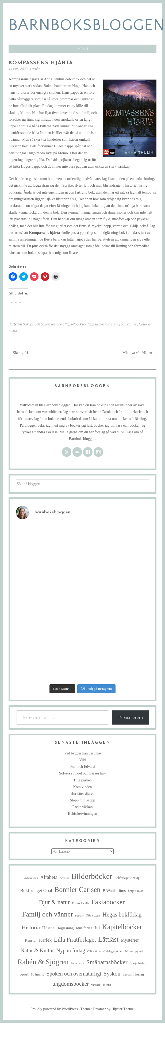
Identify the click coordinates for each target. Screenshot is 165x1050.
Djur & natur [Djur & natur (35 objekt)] (54, 902)
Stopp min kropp (82, 800)
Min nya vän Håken (139, 353)
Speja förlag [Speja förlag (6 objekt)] (138, 963)
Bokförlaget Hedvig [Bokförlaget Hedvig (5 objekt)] (127, 878)
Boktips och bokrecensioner (43, 324)
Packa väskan (82, 807)
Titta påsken (82, 780)
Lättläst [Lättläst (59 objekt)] (108, 939)
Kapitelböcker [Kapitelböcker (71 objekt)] (122, 927)
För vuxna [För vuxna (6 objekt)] (93, 915)
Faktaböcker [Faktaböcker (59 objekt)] (108, 902)
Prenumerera (130, 717)
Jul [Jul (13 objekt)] (97, 927)
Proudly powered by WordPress (54, 1009)
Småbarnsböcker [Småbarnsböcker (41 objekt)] (107, 962)
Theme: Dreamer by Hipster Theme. (107, 1009)
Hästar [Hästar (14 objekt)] (48, 927)
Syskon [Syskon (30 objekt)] (111, 973)
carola (35, 68)
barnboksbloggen (87, 25)
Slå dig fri (18, 353)
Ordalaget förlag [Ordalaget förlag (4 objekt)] (112, 951)
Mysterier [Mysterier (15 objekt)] (130, 940)
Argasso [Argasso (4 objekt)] (64, 877)
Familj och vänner (124, 324)
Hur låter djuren (82, 794)
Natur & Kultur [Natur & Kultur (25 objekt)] (37, 950)
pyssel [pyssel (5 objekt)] (139, 951)
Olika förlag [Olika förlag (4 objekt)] (94, 951)
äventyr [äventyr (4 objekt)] (107, 984)
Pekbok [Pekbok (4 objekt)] (128, 951)
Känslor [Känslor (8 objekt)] (31, 940)
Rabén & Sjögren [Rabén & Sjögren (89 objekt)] (42, 962)
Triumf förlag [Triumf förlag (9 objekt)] (133, 974)
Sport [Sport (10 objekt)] (24, 974)
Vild (82, 760)
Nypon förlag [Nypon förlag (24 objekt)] (70, 950)
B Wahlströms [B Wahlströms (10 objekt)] (114, 890)
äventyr (104, 324)
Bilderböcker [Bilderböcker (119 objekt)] (91, 876)
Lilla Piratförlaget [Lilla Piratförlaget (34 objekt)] (75, 939)
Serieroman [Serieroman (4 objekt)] (77, 963)
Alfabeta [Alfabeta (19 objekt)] (48, 877)
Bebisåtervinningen (82, 814)
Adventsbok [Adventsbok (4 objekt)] (31, 877)
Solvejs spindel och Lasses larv (82, 773)
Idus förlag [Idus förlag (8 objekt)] (84, 928)
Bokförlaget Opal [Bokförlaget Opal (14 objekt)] (36, 890)
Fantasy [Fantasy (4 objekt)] (79, 915)
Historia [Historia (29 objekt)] (31, 927)
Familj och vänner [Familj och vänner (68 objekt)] (47, 914)
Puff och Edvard (82, 767)
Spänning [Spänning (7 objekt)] (37, 974)
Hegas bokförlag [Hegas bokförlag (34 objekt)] (121, 914)
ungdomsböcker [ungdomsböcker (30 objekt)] (70, 984)
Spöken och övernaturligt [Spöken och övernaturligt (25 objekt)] (74, 974)
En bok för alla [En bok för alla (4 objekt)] (80, 903)
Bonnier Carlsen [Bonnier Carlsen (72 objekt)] (78, 890)
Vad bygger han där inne (82, 753)
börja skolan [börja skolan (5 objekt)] (136, 891)
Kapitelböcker (75, 324)
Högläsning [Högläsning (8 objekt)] (65, 928)
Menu (82, 48)
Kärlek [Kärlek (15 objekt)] (45, 940)
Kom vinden (82, 787)
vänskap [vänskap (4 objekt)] (96, 984)
